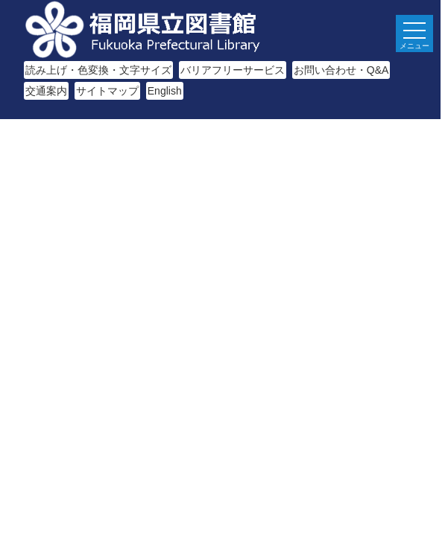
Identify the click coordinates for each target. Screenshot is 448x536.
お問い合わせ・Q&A (341, 70)
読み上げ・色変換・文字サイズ (98, 70)
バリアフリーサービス (232, 70)
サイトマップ (107, 91)
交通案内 (46, 91)
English (165, 91)
